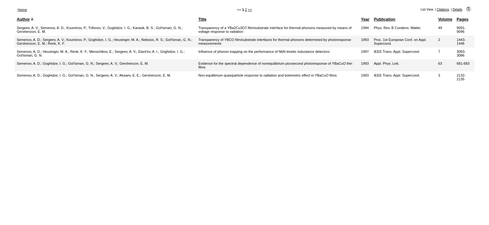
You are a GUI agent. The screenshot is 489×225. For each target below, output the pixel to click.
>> (250, 10)
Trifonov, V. (96, 28)
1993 (365, 40)
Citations (443, 9)
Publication (384, 19)
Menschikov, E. (101, 51)
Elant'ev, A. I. (148, 51)
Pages (462, 19)
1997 (365, 51)
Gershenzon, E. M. (31, 31)
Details (457, 9)
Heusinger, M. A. (126, 40)
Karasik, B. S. (143, 28)
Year (365, 19)
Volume (445, 19)
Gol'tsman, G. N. (178, 40)
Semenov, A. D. (53, 28)
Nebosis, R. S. (152, 40)
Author (23, 19)
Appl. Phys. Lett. (386, 63)
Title (202, 19)
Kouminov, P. (76, 28)
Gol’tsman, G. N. (169, 28)
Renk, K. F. (56, 43)
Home (22, 10)
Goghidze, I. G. (119, 28)
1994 (365, 28)
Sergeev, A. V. (28, 28)
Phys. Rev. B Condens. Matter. (397, 28)
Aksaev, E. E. (129, 75)
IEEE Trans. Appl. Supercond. (397, 51)
